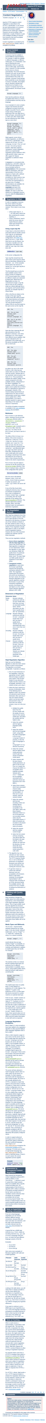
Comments (31, 41)
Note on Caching (33, 36)
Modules (22, 3)
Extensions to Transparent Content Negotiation (35, 30)
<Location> (18, 421)
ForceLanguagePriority (13, 1058)
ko (24, 17)
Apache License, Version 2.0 (20, 1415)
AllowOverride (10, 426)
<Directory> (9, 421)
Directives (27, 3)
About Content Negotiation (35, 21)
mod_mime (8, 1226)
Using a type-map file (12, 229)
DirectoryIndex (10, 466)
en (16, 17)
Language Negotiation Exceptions (13, 1022)
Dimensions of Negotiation (14, 594)
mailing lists (30, 1409)
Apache (5, 11)
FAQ (32, 3)
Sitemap (42, 3)
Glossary (37, 3)
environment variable (11, 1147)
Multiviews (9, 413)
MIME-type (19, 237)
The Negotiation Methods (35, 25)
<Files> (8, 422)
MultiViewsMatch (11, 500)
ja (21, 17)
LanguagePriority (14, 1067)
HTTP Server (11, 11)
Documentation (20, 11)
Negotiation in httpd (34, 23)
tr (24, 19)
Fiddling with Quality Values (36, 27)
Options (10, 419)
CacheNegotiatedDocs (12, 1357)
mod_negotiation (8, 43)
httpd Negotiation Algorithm (15, 660)
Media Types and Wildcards (14, 924)
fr (18, 17)
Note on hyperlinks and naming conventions (35, 33)
